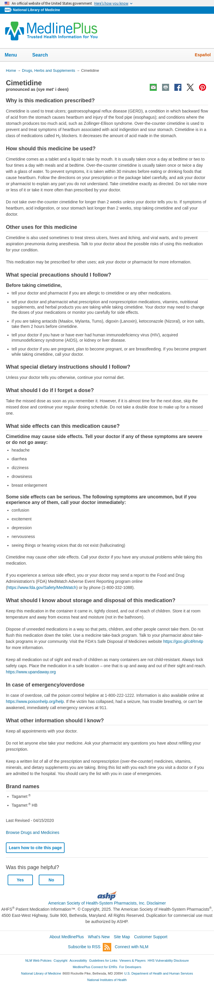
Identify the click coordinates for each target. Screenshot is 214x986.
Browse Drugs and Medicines (32, 832)
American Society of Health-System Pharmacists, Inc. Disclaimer (107, 903)
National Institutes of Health (107, 980)
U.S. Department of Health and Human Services (158, 973)
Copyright (61, 960)
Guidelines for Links (103, 960)
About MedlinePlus (67, 936)
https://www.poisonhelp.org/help (35, 701)
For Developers (130, 967)
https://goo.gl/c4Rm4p (183, 641)
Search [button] (43, 55)
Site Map (122, 936)
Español (203, 54)
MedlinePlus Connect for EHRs (95, 967)
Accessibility (78, 960)
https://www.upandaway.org (31, 672)
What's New (98, 936)
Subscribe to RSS (90, 947)
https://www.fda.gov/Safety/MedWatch (41, 587)
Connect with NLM (131, 946)
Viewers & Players (132, 960)
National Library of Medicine (36, 10)
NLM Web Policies (38, 960)
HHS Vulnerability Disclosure (168, 960)
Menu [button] (15, 55)
